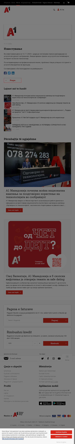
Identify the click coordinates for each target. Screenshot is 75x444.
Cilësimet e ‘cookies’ (61, 436)
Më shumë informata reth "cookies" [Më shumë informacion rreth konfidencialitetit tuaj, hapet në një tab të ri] (12, 439)
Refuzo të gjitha (61, 442)
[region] (37, 436)
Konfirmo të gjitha (61, 432)
